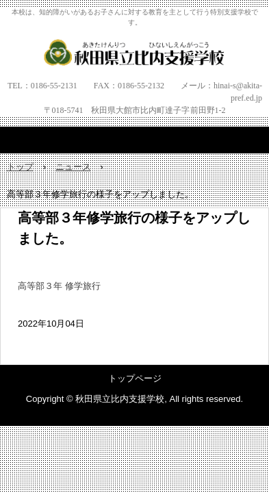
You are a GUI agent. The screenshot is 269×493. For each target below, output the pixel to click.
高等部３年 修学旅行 (59, 286)
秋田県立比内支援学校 (134, 52)
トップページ (135, 378)
